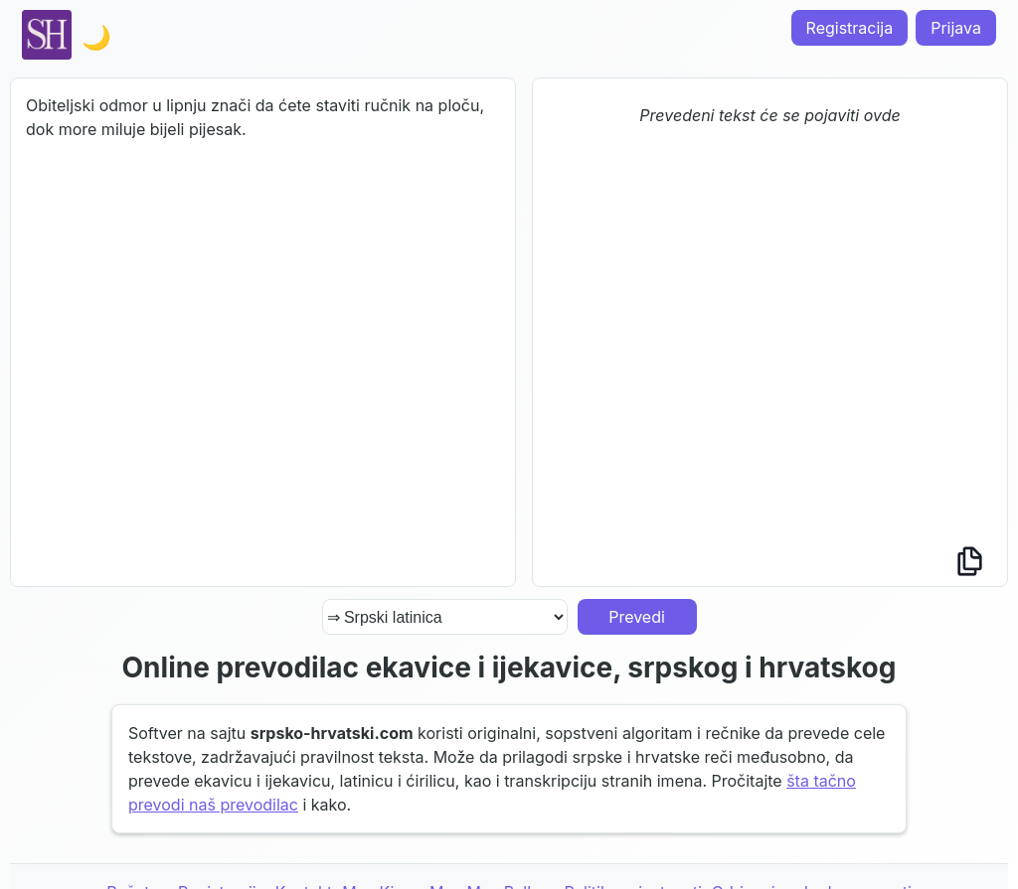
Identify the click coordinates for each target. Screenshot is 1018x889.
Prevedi (636, 617)
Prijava (956, 28)
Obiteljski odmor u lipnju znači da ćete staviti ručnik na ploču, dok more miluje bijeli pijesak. (263, 332)
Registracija (850, 28)
